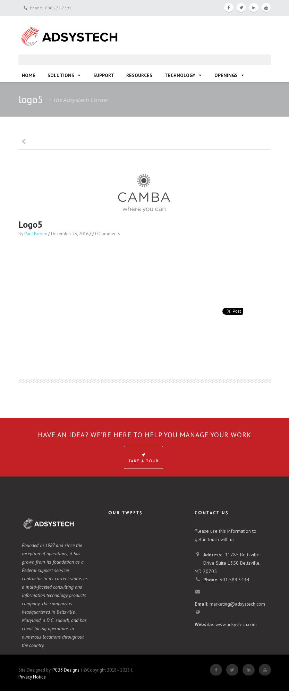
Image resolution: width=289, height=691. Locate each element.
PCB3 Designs (65, 670)
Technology (179, 75)
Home (28, 75)
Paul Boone (35, 234)
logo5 (30, 224)
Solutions (61, 75)
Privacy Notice (32, 677)
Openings (226, 75)
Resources (139, 75)
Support (103, 75)
